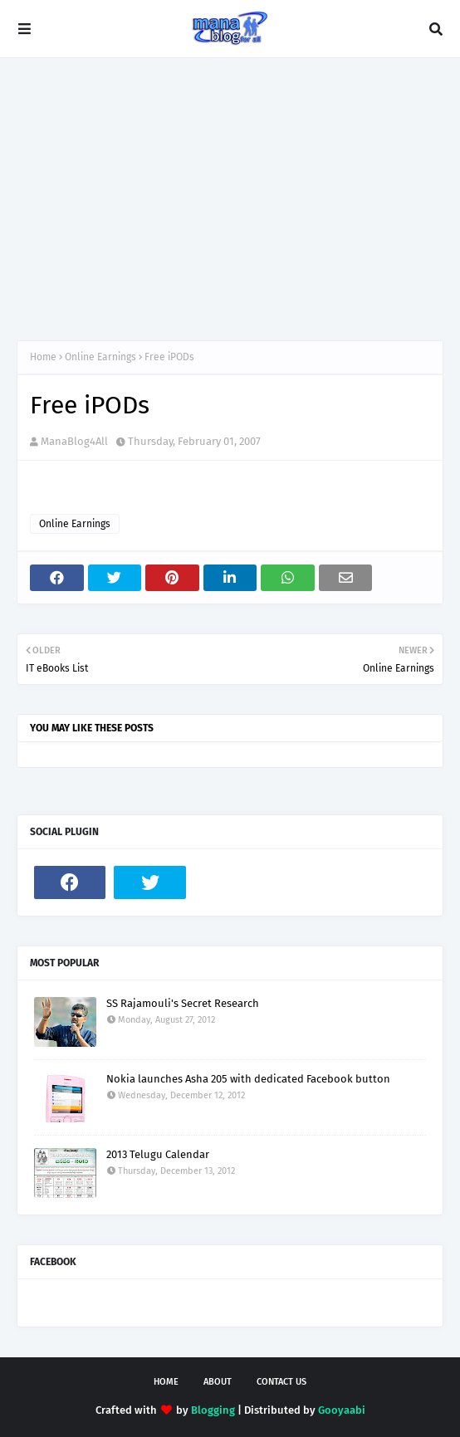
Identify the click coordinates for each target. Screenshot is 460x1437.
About (217, 1381)
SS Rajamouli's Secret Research (182, 1003)
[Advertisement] (230, 199)
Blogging (213, 1410)
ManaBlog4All (74, 441)
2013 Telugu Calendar (157, 1154)
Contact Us (281, 1381)
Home (43, 357)
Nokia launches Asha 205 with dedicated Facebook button (248, 1079)
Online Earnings (100, 357)
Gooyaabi (341, 1410)
